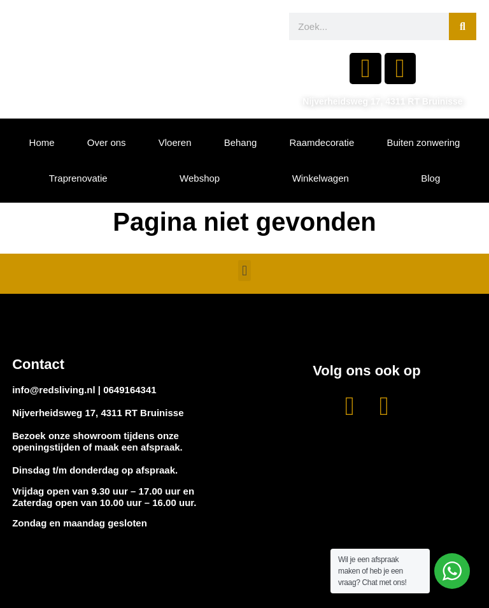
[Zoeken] (462, 26)
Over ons (106, 142)
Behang (240, 142)
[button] (244, 270)
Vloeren (175, 142)
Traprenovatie (78, 178)
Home (42, 142)
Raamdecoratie (322, 142)
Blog (430, 178)
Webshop (200, 178)
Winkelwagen (320, 178)
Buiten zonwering (423, 142)
